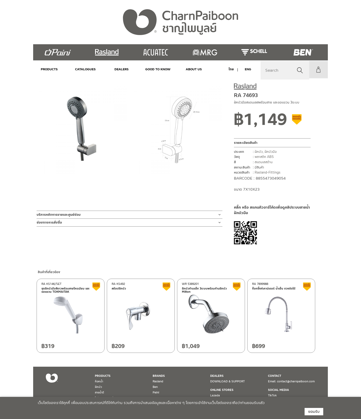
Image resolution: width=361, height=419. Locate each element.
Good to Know (149, 69)
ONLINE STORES (221, 390)
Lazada (215, 395)
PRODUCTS (49, 69)
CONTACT (274, 376)
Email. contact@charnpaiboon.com (291, 381)
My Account (317, 69)
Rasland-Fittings (267, 172)
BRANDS (159, 376)
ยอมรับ (314, 411)
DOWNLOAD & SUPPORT (227, 381)
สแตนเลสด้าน (264, 162)
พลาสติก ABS (264, 156)
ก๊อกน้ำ (99, 381)
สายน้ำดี (99, 392)
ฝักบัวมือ (271, 151)
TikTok (272, 395)
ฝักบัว (259, 151)
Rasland (158, 381)
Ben (155, 387)
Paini (156, 392)
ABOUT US (183, 69)
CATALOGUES (83, 69)
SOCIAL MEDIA (278, 390)
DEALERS (116, 69)
